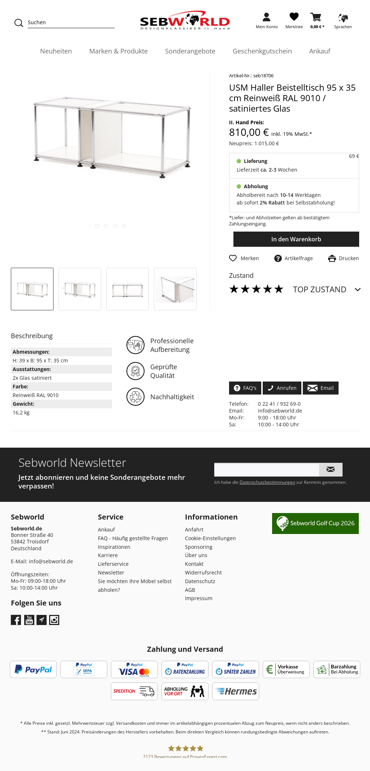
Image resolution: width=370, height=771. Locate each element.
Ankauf (106, 529)
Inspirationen (114, 546)
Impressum (198, 598)
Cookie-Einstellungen (210, 538)
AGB (190, 589)
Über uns (196, 555)
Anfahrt (194, 529)
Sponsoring (198, 546)
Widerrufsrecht (203, 572)
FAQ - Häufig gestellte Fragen (133, 538)
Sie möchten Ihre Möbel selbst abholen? (135, 585)
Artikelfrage (293, 258)
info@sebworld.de (280, 410)
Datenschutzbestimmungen (267, 482)
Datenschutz (200, 581)
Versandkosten (131, 723)
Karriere (108, 555)
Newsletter (111, 572)
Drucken (343, 258)
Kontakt (194, 563)
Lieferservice (113, 563)
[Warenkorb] (317, 23)
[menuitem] (267, 23)
